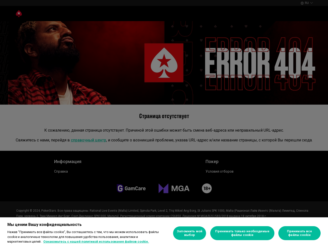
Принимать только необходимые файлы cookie (242, 233)
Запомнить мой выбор (189, 233)
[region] (164, 233)
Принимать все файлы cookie (299, 233)
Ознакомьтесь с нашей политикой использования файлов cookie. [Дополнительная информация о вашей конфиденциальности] (96, 241)
